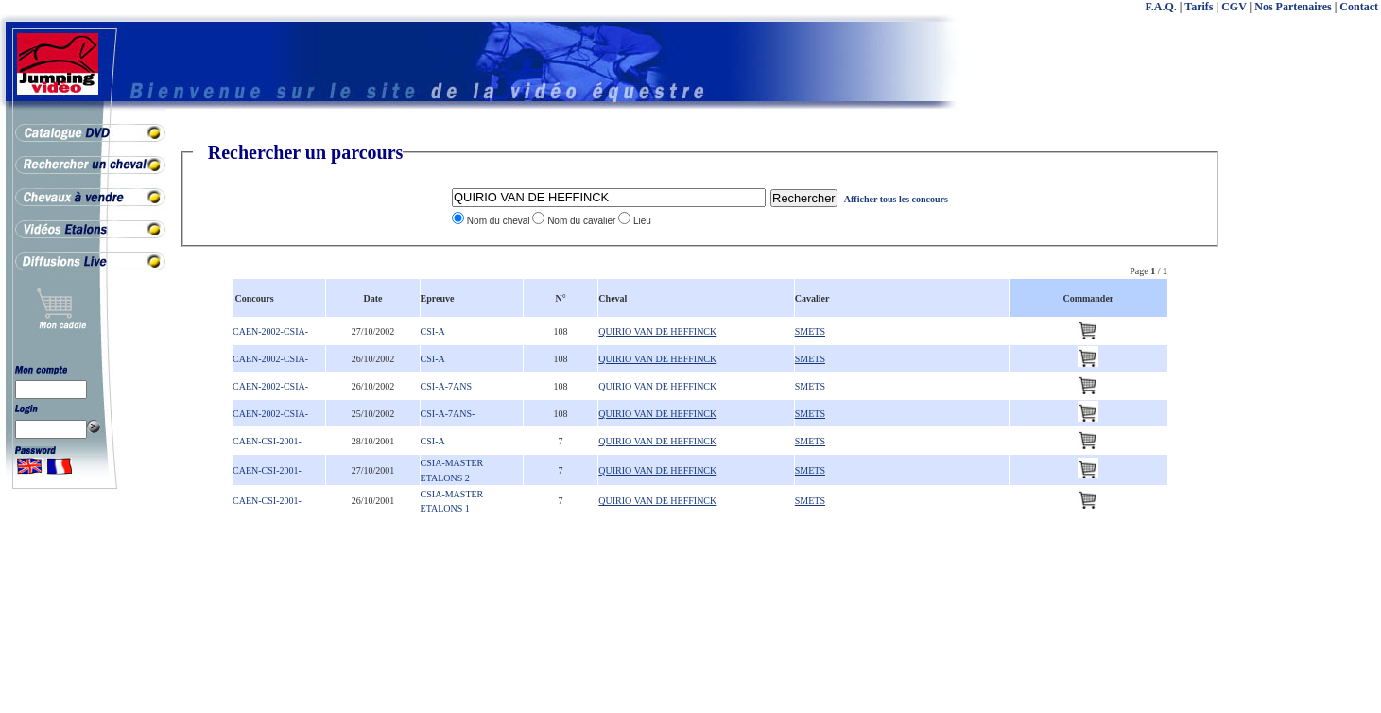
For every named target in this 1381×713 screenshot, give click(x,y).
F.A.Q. (1161, 6)
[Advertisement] (1305, 425)
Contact (1358, 6)
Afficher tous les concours (896, 199)
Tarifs (1198, 6)
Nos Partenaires (1292, 6)
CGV (1233, 6)
